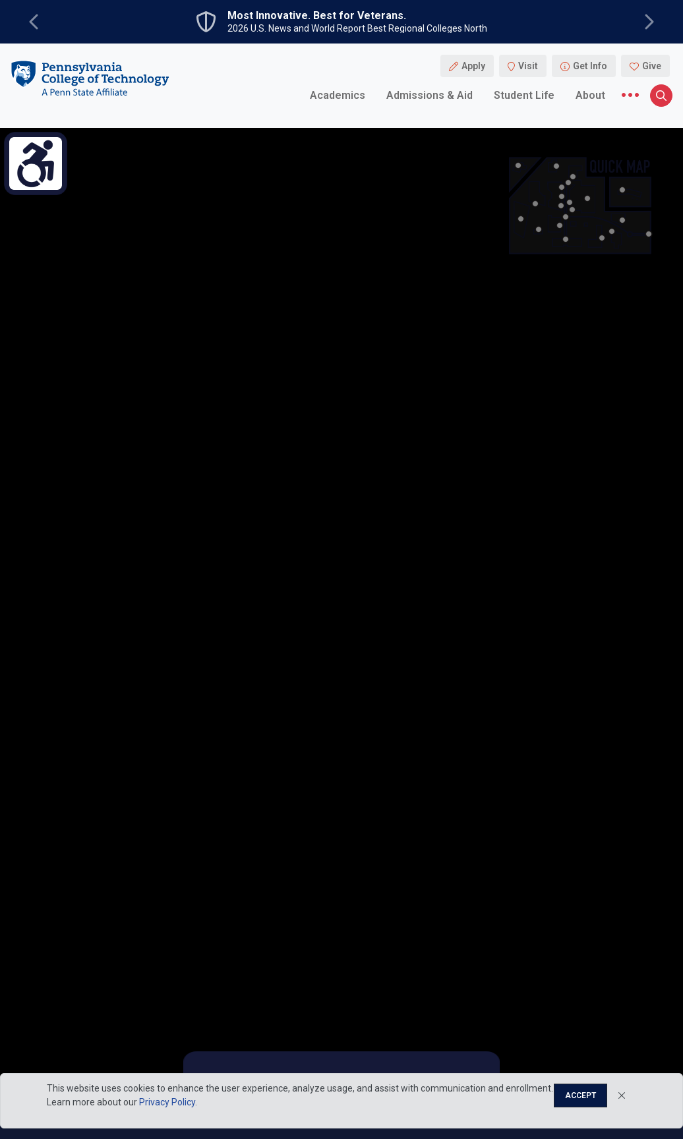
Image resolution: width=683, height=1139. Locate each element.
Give (651, 66)
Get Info (590, 66)
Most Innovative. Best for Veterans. (316, 16)
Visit (528, 66)
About (590, 95)
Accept (580, 1095)
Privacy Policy (167, 1102)
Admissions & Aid (429, 95)
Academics (337, 95)
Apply (473, 66)
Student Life (524, 95)
